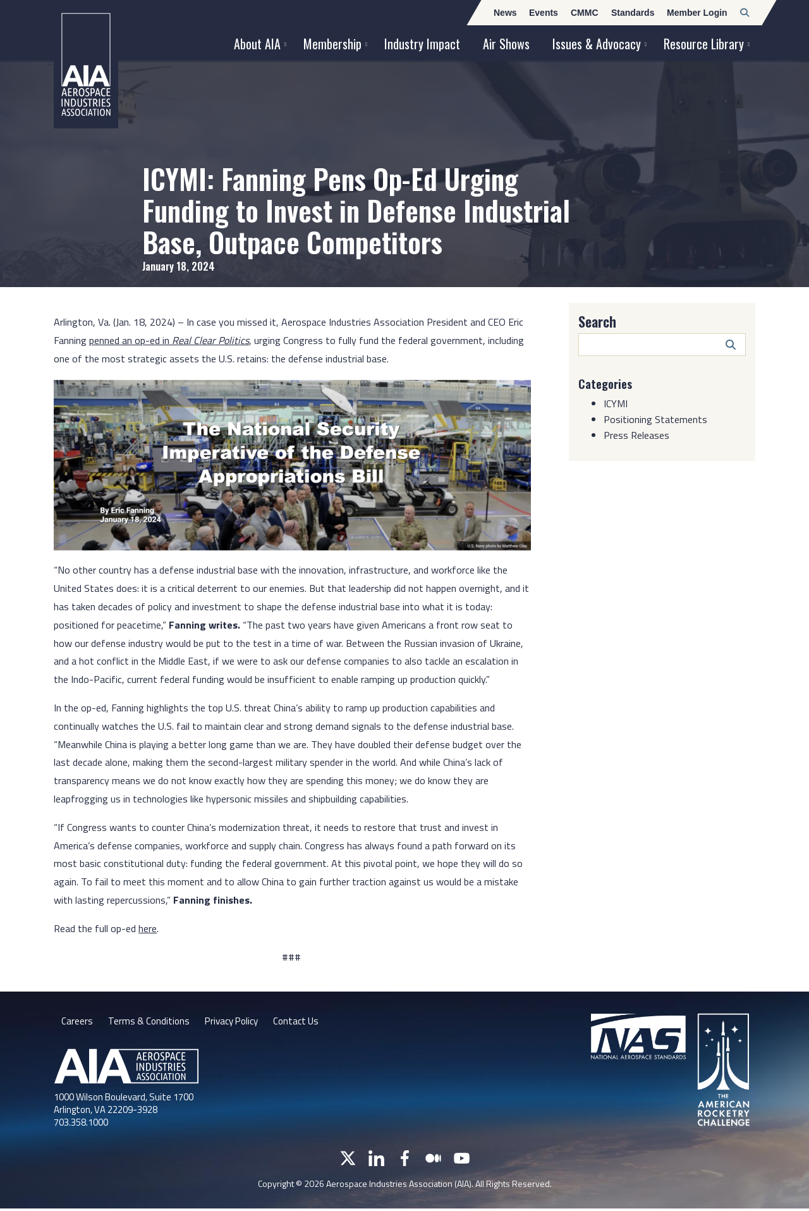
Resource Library (704, 43)
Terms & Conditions (150, 1022)
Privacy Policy (236, 1022)
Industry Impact (422, 43)
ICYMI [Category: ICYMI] (616, 402)
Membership (332, 43)
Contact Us (305, 1022)
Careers (77, 1022)
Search (597, 321)
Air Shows (506, 43)
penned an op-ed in (169, 340)
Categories (607, 383)
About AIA (257, 43)
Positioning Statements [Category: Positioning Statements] (655, 418)
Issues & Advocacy (596, 43)
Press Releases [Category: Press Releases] (636, 434)
